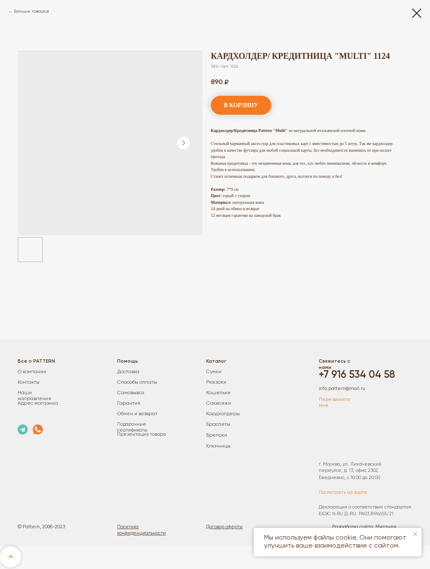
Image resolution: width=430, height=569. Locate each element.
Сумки (213, 371)
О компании (32, 371)
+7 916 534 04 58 (357, 375)
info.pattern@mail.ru (342, 388)
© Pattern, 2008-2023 (41, 526)
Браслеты (218, 424)
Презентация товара (141, 434)
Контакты (28, 382)
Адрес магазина (38, 403)
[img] (23, 429)
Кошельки (218, 392)
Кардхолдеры (223, 413)
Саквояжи (218, 403)
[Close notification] (415, 534)
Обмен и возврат (137, 413)
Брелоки (216, 435)
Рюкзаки (216, 382)
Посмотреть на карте (343, 492)
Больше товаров (31, 11)
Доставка (128, 371)
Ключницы (218, 446)
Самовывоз (130, 392)
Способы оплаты (137, 382)
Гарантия (128, 403)
